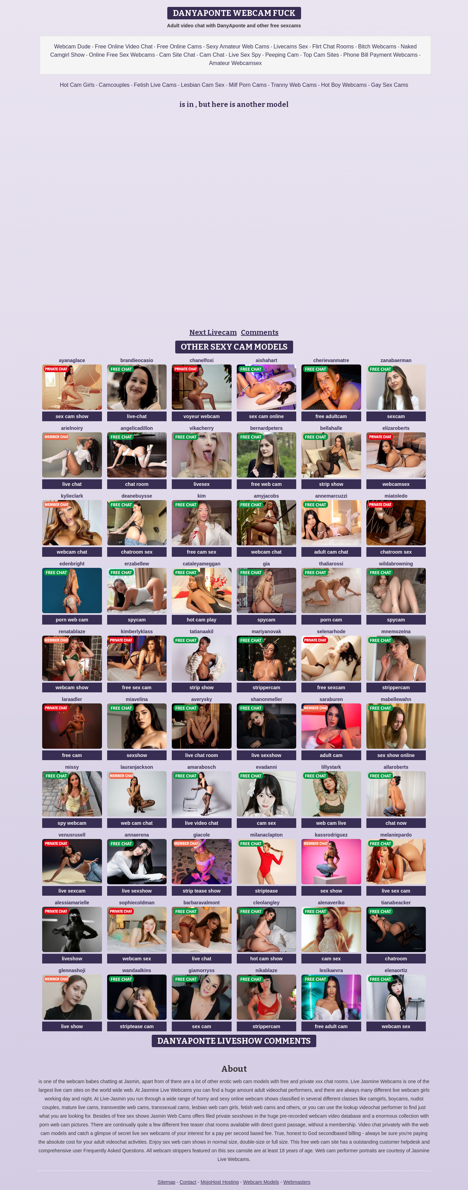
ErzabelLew (136, 563)
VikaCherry (201, 428)
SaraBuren (331, 699)
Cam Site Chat (177, 55)
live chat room (201, 755)
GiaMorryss (202, 970)
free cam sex (201, 552)
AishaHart (266, 360)
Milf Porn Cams (247, 85)
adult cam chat (331, 552)
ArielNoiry (72, 428)
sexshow (137, 755)
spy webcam (72, 823)
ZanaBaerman (396, 360)
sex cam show (72, 416)
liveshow (72, 958)
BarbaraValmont (202, 902)
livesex (202, 484)
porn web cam (72, 619)
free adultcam (331, 416)
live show (72, 1026)
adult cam (331, 755)
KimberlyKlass (137, 631)
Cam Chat (211, 55)
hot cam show (266, 958)
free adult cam (331, 1026)
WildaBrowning (396, 563)
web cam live (331, 823)
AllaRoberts (396, 767)
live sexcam (72, 891)
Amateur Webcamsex (235, 63)
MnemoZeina (396, 631)
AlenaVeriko (331, 902)
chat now (395, 823)
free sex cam (136, 687)
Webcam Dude (72, 46)
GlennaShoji (71, 970)
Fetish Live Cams (155, 85)
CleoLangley (266, 902)
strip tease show (201, 891)
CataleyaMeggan (202, 563)
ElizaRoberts (396, 428)
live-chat (137, 416)
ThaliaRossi (331, 563)
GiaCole (201, 835)
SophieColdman (137, 902)
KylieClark (72, 496)
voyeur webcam (202, 416)
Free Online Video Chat (123, 46)
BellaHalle (331, 428)
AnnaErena (137, 835)
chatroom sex (136, 552)
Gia (266, 563)
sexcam (396, 416)
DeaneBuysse (136, 496)
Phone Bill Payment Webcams (380, 55)
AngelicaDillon (137, 428)
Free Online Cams (179, 46)
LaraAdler (72, 699)
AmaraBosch (201, 767)
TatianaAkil (201, 631)
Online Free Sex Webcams (122, 55)
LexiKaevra (331, 970)
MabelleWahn (396, 699)
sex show (331, 891)
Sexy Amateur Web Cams (237, 46)
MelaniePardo (396, 835)
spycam (137, 619)
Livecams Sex (290, 46)
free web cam (266, 484)
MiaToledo (396, 496)
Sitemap (166, 1182)
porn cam (331, 619)
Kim (201, 496)
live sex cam (396, 891)
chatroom (396, 958)
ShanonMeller (266, 699)
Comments (260, 332)
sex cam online (266, 416)
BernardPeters (266, 428)
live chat (72, 484)
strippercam (266, 687)
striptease (266, 891)
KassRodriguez (331, 835)
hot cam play (201, 619)
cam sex (266, 823)
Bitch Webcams (377, 46)
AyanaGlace (72, 360)
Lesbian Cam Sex (202, 85)
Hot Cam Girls (77, 85)
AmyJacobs (266, 496)
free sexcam (331, 687)
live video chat (201, 823)
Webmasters (296, 1182)
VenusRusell (71, 835)
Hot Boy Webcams (344, 85)
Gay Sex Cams (389, 85)
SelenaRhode (331, 631)
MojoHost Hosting (219, 1182)
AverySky (201, 699)
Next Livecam (213, 332)
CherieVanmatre (331, 360)
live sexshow (266, 755)
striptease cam (137, 1026)
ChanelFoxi (202, 360)
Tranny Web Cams (294, 85)
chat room (137, 484)
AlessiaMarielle (72, 902)
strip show (331, 484)
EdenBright (71, 563)
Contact (188, 1182)
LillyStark (331, 767)
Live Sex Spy (245, 55)
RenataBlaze (72, 631)
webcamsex (396, 484)
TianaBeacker (396, 902)
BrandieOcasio (136, 360)
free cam (72, 755)
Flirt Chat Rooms (333, 46)
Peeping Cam (282, 55)
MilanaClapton (266, 835)
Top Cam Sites (321, 55)
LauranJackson (137, 767)
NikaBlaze (266, 970)
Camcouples (114, 85)
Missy (72, 767)
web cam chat (137, 823)
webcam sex (137, 958)
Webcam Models (261, 1182)
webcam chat (72, 552)
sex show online (396, 755)
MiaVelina (137, 699)
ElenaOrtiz (396, 970)
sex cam (201, 1026)
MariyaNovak (266, 631)
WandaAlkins (136, 970)
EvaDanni (266, 767)
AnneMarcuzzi (331, 496)
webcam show (72, 687)
